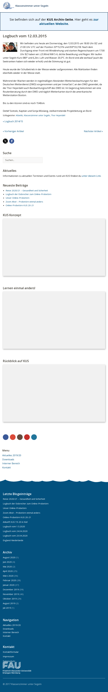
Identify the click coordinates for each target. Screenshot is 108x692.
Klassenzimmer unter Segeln (31, 5)
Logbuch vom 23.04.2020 (15, 535)
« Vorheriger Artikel (13, 131)
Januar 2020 (8, 584)
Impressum (8, 656)
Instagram (20, 437)
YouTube (27, 437)
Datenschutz (9, 661)
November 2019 (11, 594)
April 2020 (8, 571)
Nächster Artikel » (93, 131)
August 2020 (9, 557)
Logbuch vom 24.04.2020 (15, 531)
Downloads (8, 459)
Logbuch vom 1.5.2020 (14, 526)
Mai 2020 (7, 566)
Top (102, 684)
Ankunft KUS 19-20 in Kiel (15, 521)
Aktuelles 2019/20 (11, 455)
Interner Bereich (11, 463)
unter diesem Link (91, 175)
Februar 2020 (9, 580)
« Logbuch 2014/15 (13, 121)
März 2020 (8, 575)
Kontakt (6, 467)
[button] (5, 141)
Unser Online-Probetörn (17, 197)
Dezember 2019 (11, 589)
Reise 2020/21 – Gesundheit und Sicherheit (27, 190)
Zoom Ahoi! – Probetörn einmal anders (24, 201)
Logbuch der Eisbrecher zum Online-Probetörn (28, 194)
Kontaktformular (11, 651)
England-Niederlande (13, 540)
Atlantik (19, 115)
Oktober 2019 (10, 598)
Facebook (6, 437)
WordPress (34, 437)
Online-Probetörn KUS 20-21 (20, 205)
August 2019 (9, 603)
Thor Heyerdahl (58, 115)
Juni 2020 (7, 561)
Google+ (13, 437)
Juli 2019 (7, 607)
